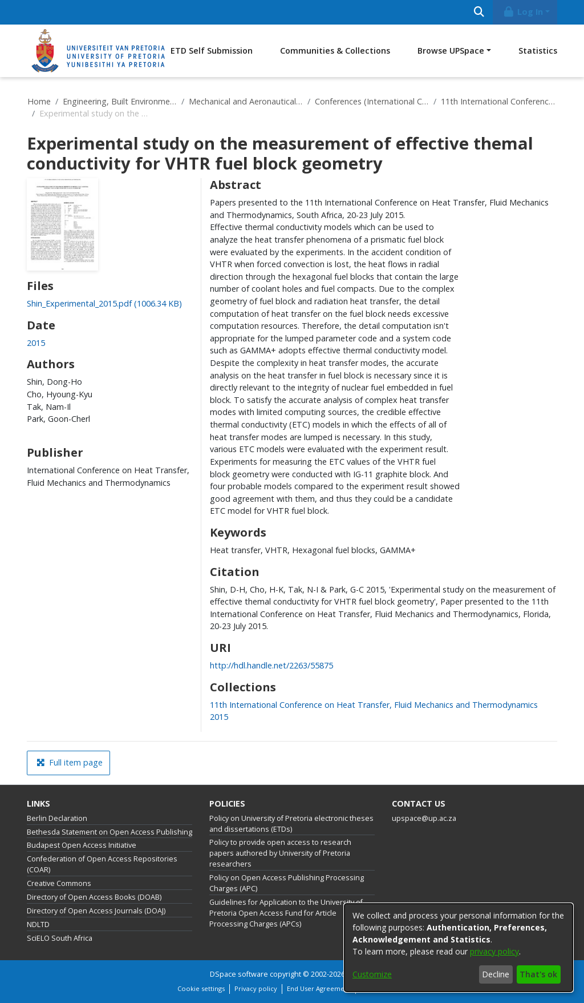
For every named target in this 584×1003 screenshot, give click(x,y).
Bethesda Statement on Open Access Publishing (109, 832)
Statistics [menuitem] (537, 50)
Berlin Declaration (57, 818)
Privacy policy (255, 988)
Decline (495, 974)
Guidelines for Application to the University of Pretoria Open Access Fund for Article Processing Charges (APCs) (286, 913)
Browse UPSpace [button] (450, 50)
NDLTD (38, 924)
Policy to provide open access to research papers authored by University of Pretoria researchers (280, 853)
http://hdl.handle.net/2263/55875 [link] (271, 665)
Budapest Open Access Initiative (81, 845)
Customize (372, 974)
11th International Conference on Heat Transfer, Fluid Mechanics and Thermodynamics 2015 (498, 101)
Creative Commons (59, 883)
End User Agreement (319, 988)
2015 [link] (36, 342)
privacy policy (494, 951)
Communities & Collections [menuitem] (335, 50)
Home (39, 101)
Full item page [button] (69, 762)
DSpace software (239, 974)
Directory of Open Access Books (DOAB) (94, 897)
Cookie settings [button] (201, 988)
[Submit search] (479, 12)
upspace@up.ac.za (424, 818)
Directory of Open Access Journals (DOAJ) (96, 911)
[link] (104, 303)
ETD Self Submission (212, 50)
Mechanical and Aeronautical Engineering (246, 101)
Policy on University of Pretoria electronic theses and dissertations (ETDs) (291, 823)
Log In (523, 11)
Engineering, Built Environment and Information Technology (120, 101)
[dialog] (458, 948)
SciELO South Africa (59, 938)
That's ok (538, 974)
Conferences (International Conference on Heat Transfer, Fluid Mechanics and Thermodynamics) (372, 101)
